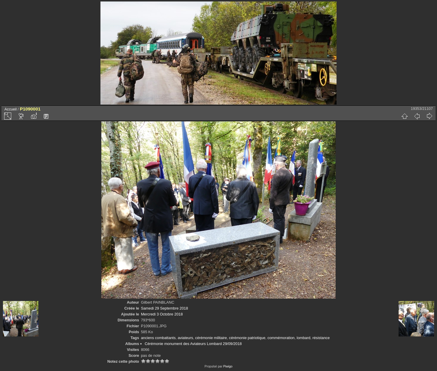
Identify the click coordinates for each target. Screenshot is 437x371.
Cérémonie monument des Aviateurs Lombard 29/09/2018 (193, 343)
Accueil (10, 109)
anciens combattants (158, 338)
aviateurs (185, 338)
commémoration (281, 338)
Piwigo (227, 366)
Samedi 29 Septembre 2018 (164, 308)
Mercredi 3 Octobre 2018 (162, 314)
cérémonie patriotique (247, 338)
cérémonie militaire (211, 338)
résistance (320, 338)
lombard (303, 338)
